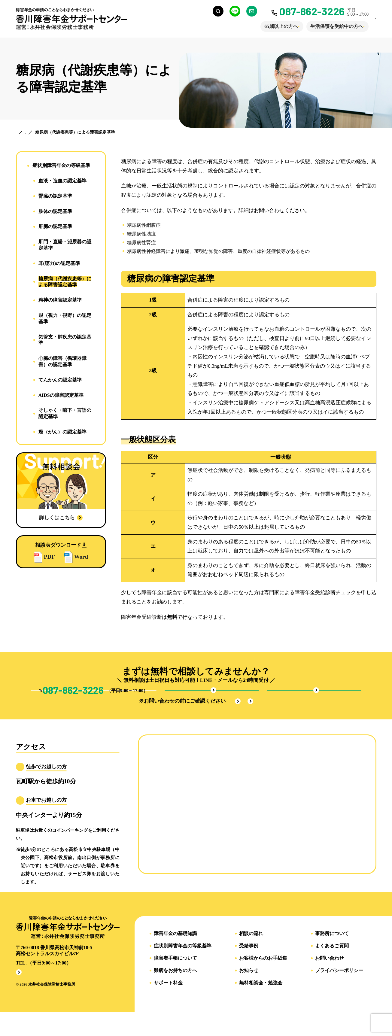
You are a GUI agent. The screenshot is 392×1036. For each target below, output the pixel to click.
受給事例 (248, 969)
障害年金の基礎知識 (175, 956)
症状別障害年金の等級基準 (61, 165)
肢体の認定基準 (55, 211)
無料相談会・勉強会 (260, 1006)
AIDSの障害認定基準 (61, 395)
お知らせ (248, 993)
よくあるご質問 (332, 969)
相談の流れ (251, 956)
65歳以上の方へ (258, 26)
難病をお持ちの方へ (175, 993)
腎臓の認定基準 (55, 196)
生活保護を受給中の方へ (313, 26)
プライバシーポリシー (339, 993)
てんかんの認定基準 (60, 379)
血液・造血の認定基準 (62, 180)
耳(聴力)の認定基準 (59, 263)
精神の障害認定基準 (60, 299)
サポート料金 (168, 1006)
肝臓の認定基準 (55, 226)
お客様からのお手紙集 (263, 981)
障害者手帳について (175, 981)
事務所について (332, 956)
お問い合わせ (329, 981)
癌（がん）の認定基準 (62, 431)
